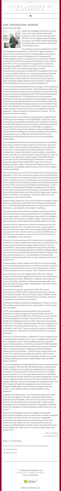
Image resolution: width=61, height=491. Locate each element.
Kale (22, 488)
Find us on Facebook (30, 475)
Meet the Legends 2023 (10, 452)
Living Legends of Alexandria (30, 8)
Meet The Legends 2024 (10, 449)
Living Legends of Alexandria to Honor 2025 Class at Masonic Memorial (25, 446)
